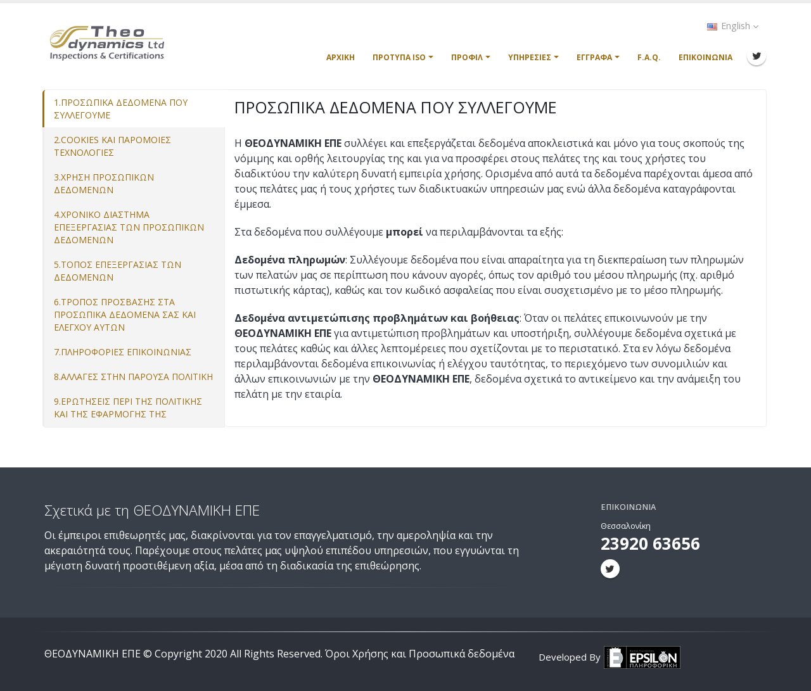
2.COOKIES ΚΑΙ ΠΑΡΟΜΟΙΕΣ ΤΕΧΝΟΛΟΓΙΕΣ (112, 146)
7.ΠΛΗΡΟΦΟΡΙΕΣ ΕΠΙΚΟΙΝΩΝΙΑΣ (122, 352)
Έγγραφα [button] (594, 57)
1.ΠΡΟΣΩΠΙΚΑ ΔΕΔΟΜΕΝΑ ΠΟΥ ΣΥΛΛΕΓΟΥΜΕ (121, 108)
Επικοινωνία (705, 57)
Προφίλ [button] (467, 57)
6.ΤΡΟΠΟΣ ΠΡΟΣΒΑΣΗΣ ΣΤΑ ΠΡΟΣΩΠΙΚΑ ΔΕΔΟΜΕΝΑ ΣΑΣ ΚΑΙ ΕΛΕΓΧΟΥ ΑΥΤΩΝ (125, 314)
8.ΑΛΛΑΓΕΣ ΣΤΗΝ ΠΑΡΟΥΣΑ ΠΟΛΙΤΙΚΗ (133, 377)
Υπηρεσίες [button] (529, 57)
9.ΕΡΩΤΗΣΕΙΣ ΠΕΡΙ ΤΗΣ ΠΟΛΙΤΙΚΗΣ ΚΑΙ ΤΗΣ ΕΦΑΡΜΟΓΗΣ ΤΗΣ (128, 407)
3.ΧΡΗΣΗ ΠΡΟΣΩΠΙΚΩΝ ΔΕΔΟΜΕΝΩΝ (104, 183)
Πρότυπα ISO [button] (399, 57)
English (732, 26)
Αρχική (340, 57)
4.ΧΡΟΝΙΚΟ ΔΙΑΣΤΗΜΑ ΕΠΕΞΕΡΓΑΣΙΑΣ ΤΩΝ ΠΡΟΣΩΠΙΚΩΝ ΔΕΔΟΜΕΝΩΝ (129, 227)
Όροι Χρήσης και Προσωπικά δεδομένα (419, 654)
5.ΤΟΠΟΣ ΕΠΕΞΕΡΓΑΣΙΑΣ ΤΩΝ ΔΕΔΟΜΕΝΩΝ (117, 270)
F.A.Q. (649, 57)
